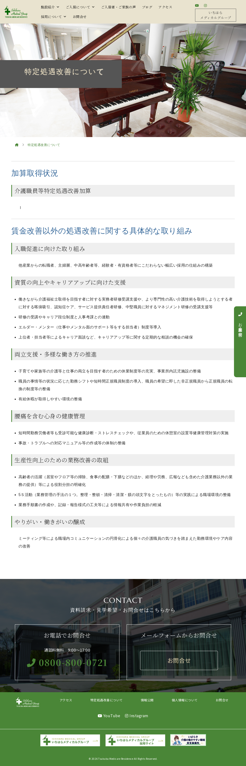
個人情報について (185, 700)
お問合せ (80, 16)
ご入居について (80, 7)
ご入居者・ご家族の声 (118, 7)
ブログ (147, 7)
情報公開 (147, 700)
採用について (54, 16)
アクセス (165, 7)
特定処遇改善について (106, 700)
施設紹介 (50, 7)
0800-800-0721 (67, 662)
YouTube (109, 715)
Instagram (136, 715)
